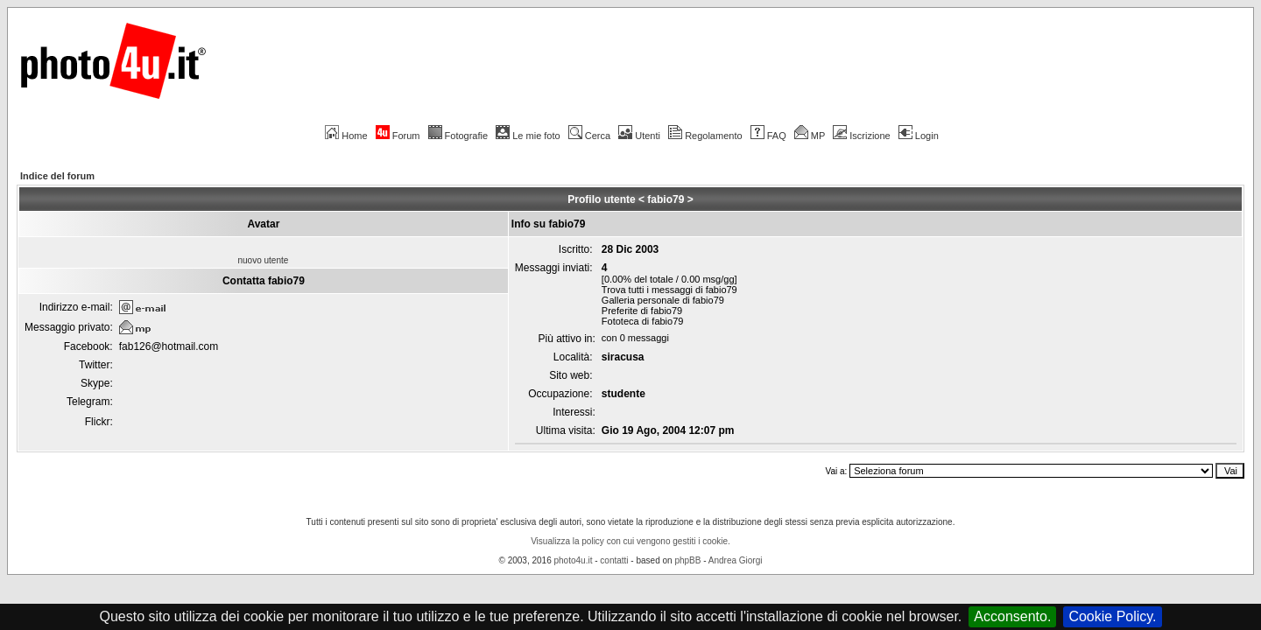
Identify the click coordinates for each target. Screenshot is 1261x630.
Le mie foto (528, 135)
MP (809, 135)
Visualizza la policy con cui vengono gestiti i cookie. (630, 541)
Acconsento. (1012, 616)
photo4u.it (573, 560)
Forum (398, 135)
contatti (614, 560)
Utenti (639, 135)
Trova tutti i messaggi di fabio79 (669, 289)
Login (918, 135)
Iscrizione (861, 135)
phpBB (687, 560)
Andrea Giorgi (735, 560)
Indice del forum (57, 176)
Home (346, 135)
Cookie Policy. (1112, 616)
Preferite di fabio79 (642, 310)
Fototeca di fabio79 (643, 321)
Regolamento (705, 135)
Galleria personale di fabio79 (663, 300)
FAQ (768, 135)
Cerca (589, 135)
